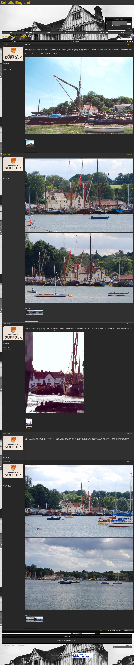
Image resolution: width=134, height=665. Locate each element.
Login (129, 23)
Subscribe (128, 645)
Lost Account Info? (125, 29)
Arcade (123, 33)
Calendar (85, 33)
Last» (106, 630)
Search (48, 33)
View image (28, 149)
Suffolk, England (7, 36)
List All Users (30, 33)
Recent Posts (104, 33)
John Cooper (7, 44)
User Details (67, 33)
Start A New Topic (121, 38)
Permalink (129, 44)
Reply (129, 38)
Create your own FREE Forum (61, 655)
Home (11, 33)
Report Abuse (66, 657)
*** (132, 632)
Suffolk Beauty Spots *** (21, 36)
